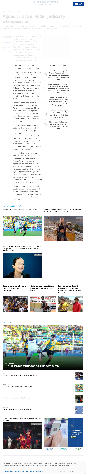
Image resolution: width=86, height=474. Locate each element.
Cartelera (16, 471)
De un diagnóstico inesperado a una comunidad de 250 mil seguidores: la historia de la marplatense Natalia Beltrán (22, 248)
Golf (4, 373)
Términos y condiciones (36, 471)
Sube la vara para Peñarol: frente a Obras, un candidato (15, 288)
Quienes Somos (24, 471)
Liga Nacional (23, 297)
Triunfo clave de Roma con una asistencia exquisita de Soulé (22, 420)
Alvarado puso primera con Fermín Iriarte (16, 398)
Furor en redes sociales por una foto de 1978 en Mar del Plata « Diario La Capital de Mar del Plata (55, 114)
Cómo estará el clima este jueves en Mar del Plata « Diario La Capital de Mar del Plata (55, 125)
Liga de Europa (36, 424)
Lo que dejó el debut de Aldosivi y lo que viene (18, 387)
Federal (5, 396)
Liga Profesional (9, 363)
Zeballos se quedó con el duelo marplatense (17, 409)
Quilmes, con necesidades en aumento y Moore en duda (42, 288)
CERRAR (78, 4)
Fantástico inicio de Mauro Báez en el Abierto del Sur (20, 376)
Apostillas (6, 385)
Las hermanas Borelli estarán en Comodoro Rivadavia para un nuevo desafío (69, 289)
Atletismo (79, 297)
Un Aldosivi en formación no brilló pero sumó (20, 210)
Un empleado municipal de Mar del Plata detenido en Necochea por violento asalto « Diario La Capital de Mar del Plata (56, 75)
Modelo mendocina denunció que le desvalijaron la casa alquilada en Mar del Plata (63, 211)
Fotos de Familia (8, 471)
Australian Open (7, 407)
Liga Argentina (50, 297)
